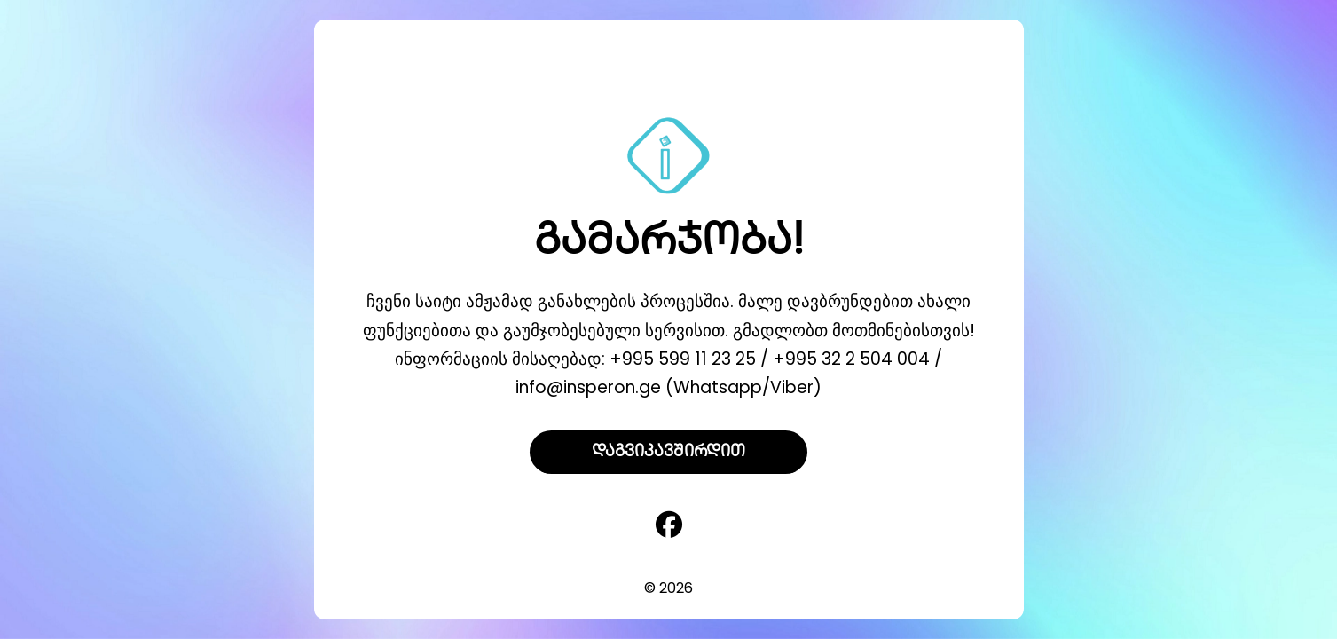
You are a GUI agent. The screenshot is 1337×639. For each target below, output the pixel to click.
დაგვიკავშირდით (668, 452)
